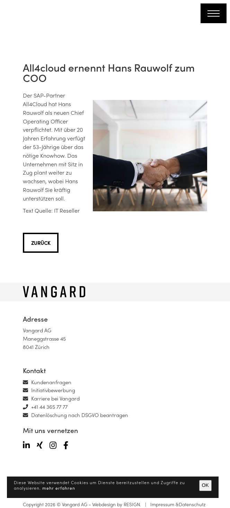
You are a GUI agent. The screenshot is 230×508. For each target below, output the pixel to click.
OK (205, 485)
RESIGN (132, 504)
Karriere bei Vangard (51, 398)
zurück (40, 242)
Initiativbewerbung (49, 390)
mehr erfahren (58, 488)
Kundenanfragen (47, 382)
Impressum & (163, 504)
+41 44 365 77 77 (45, 406)
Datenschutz (192, 504)
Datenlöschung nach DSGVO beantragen (75, 415)
